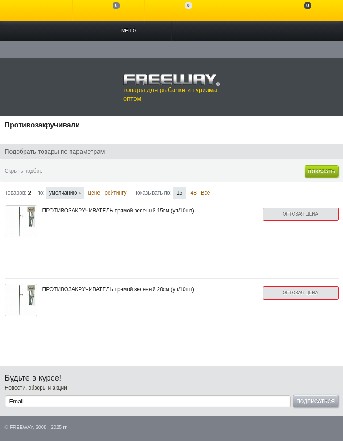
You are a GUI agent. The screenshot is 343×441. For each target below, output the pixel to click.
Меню (128, 30)
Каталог (43, 31)
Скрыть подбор (23, 171)
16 (179, 193)
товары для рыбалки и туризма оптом (171, 87)
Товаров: (16, 193)
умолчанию (63, 193)
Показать (321, 171)
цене (94, 193)
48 (193, 193)
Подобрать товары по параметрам (55, 151)
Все (205, 193)
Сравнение (109, 10)
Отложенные (181, 10)
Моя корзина (300, 10)
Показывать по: (152, 193)
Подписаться (316, 401)
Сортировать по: (41, 193)
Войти (36, 10)
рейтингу (115, 193)
